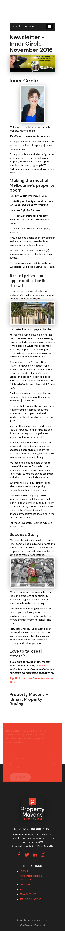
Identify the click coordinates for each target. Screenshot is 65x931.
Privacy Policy (28, 894)
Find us (23, 889)
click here (41, 665)
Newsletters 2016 (23, 26)
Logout (24, 871)
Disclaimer (26, 884)
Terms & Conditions (30, 899)
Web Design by (32, 925)
